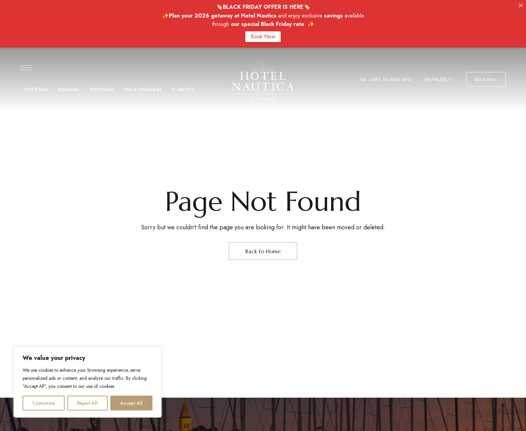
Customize (43, 403)
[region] (87, 382)
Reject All (87, 403)
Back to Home (263, 251)
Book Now (263, 36)
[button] (486, 79)
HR (436, 79)
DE (444, 79)
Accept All (131, 403)
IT (451, 79)
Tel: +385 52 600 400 (385, 79)
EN (427, 79)
